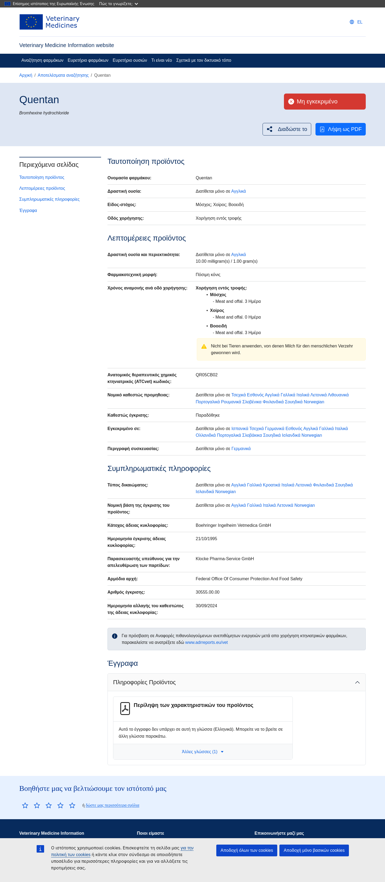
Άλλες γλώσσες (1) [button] (203, 751)
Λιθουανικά (338, 395)
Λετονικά (318, 395)
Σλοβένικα (252, 402)
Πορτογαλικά (208, 402)
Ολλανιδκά (206, 435)
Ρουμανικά (231, 402)
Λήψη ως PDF (340, 129)
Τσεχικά (238, 395)
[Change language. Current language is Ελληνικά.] (356, 22)
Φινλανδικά (273, 402)
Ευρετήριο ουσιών (130, 60)
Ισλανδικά (291, 435)
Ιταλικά (303, 395)
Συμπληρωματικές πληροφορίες (49, 199)
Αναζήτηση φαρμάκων (42, 60)
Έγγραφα (28, 210)
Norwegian (314, 402)
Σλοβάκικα (252, 435)
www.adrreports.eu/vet (206, 642)
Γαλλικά (288, 395)
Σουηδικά (294, 402)
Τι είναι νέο (161, 60)
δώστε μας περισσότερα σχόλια (112, 805)
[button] (287, 129)
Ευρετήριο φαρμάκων (88, 60)
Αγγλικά (238, 191)
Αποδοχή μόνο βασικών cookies (314, 850)
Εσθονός (255, 395)
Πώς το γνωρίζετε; (118, 3)
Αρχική (25, 75)
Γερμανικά (274, 428)
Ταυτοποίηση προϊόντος (41, 177)
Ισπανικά (240, 428)
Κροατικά (271, 485)
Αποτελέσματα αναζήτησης (63, 75)
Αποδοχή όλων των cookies (247, 850)
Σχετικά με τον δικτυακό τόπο (203, 60)
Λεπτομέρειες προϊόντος (42, 188)
